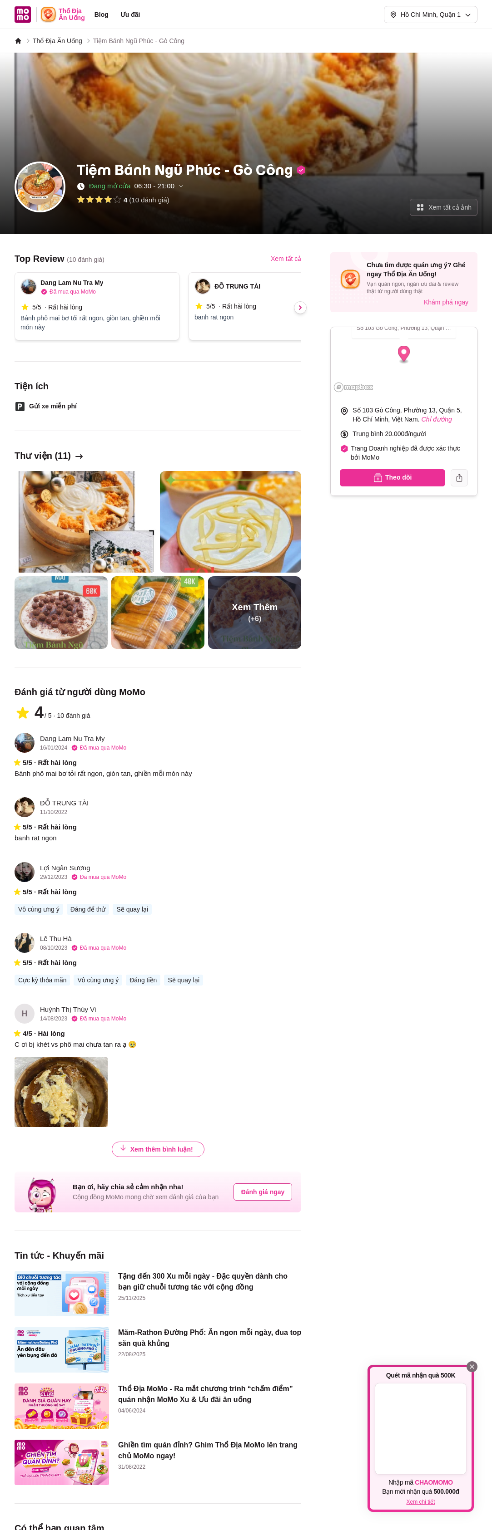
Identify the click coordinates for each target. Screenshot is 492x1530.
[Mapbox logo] (353, 387)
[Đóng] (472, 1366)
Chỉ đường (437, 419)
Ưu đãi (130, 14)
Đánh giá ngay (263, 1192)
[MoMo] (18, 40)
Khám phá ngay (446, 302)
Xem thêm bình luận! (156, 1148)
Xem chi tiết (420, 1502)
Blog (101, 14)
